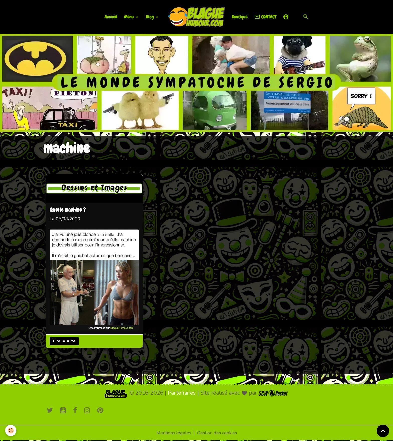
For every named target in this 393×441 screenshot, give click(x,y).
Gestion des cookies (217, 433)
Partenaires (182, 393)
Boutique (239, 17)
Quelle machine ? (68, 210)
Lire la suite (64, 341)
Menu (129, 17)
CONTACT (265, 17)
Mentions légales (173, 433)
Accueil (110, 17)
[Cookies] (10, 430)
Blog (150, 17)
